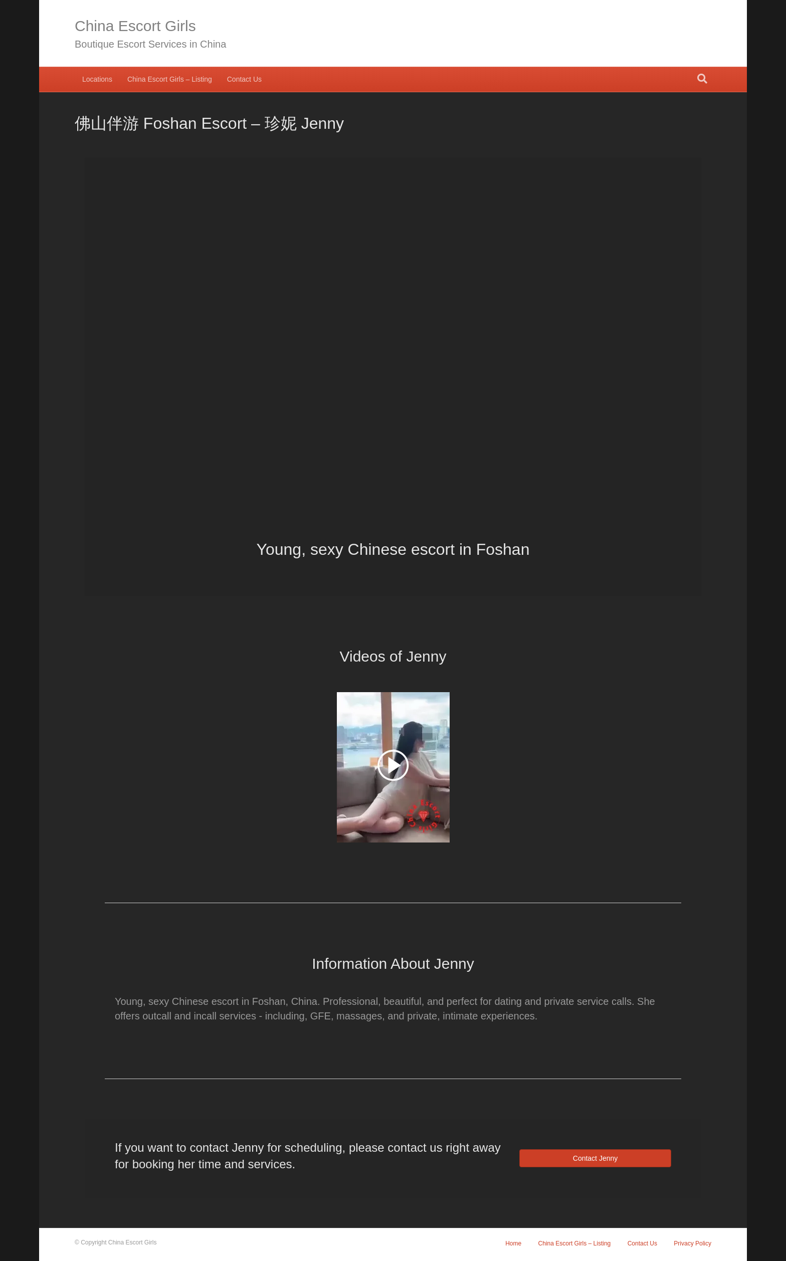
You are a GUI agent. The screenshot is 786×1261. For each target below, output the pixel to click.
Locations (97, 79)
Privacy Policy (692, 1243)
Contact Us (244, 79)
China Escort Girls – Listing (169, 79)
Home (513, 1243)
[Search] (702, 79)
